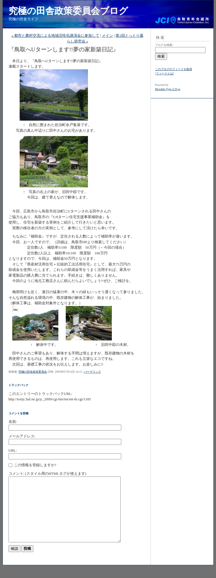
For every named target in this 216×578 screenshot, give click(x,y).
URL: (13, 450)
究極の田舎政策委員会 (32, 371)
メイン (107, 35)
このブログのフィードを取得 (173, 69)
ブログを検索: (164, 44)
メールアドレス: (22, 436)
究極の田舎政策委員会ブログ (68, 11)
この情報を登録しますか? (32, 465)
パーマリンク (92, 371)
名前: (13, 421)
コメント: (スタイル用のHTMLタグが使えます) (47, 473)
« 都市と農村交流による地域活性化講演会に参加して (55, 35)
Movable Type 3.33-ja (167, 89)
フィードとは (164, 73)
